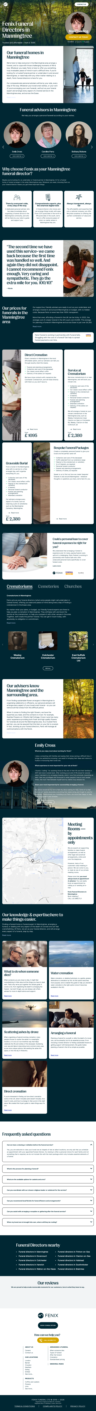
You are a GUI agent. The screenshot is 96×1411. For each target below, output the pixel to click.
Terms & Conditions (24, 1406)
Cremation (53, 1357)
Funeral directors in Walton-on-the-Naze (37, 1269)
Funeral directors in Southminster (73, 1265)
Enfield (27, 1372)
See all (48, 668)
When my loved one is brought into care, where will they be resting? (32, 1222)
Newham (28, 1367)
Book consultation (45, 802)
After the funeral (56, 1355)
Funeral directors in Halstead (71, 1260)
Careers (28, 1350)
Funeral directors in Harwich (31, 1265)
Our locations (31, 1357)
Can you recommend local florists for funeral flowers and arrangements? (34, 1201)
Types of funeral (56, 1353)
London (27, 1360)
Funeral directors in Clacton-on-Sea (74, 1256)
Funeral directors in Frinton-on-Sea (74, 1252)
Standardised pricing (57, 1359)
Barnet (27, 1363)
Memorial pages (57, 1364)
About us (29, 1347)
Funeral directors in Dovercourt (33, 1256)
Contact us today (78, 37)
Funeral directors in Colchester (32, 1260)
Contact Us (81, 4)
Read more (11, 97)
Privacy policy (77, 1406)
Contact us (29, 1353)
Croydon (28, 1365)
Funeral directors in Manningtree (33, 1252)
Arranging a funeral (59, 1347)
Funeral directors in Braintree (71, 1269)
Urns (26, 1386)
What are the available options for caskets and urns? (26, 1179)
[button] (33, 861)
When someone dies (57, 1350)
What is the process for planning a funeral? (23, 1169)
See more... (29, 1374)
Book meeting (73, 896)
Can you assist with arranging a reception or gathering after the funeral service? (36, 1211)
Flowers (28, 1384)
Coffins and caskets (32, 1382)
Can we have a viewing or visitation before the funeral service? (30, 1145)
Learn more (57, 566)
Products (29, 1378)
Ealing (27, 1369)
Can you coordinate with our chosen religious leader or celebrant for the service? (37, 1190)
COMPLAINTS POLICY (52, 1406)
